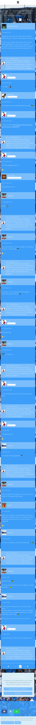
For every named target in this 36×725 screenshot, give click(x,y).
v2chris (19, 618)
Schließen (17, 722)
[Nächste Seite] (27, 19)
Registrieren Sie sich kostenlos (19, 682)
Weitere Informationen (7, 722)
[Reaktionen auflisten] (3, 169)
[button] (2, 2)
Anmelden (18, 693)
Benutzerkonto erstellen (18, 689)
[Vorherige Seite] (8, 19)
